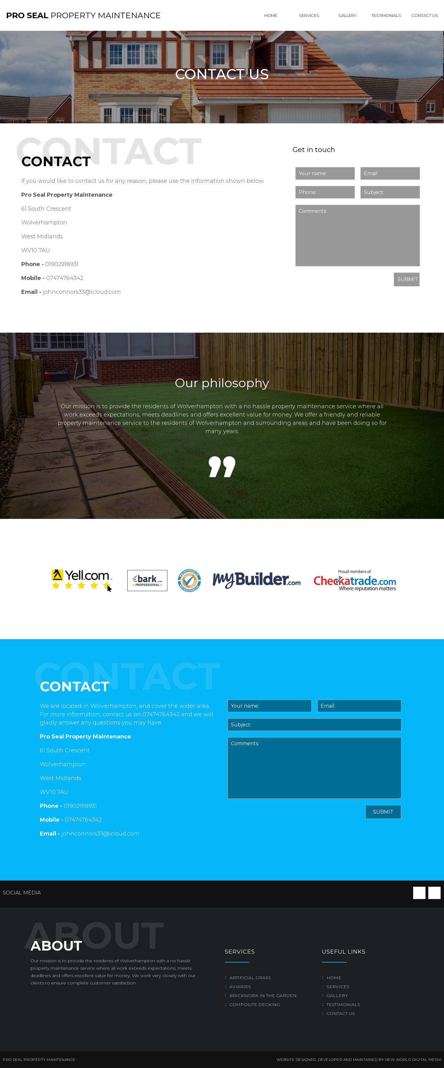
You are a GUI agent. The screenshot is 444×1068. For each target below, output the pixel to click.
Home (270, 15)
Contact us (424, 15)
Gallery (348, 15)
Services (309, 15)
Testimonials (386, 15)
